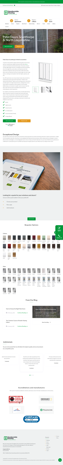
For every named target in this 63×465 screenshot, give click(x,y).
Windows (7, 23)
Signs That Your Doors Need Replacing (45, 309)
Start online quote (8, 46)
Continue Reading (22, 312)
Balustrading (31, 23)
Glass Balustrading (48, 446)
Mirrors (38, 23)
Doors (12, 23)
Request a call (20, 46)
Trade (43, 23)
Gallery (53, 23)
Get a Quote (31, 218)
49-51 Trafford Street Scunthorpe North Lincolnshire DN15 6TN (16, 453)
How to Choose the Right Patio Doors (15, 309)
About (48, 23)
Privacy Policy (57, 437)
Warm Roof (24, 23)
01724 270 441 (6, 450)
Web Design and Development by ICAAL (21, 458)
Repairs (18, 23)
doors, (26, 64)
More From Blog (46, 322)
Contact (7, 26)
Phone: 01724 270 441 (8, 5)
